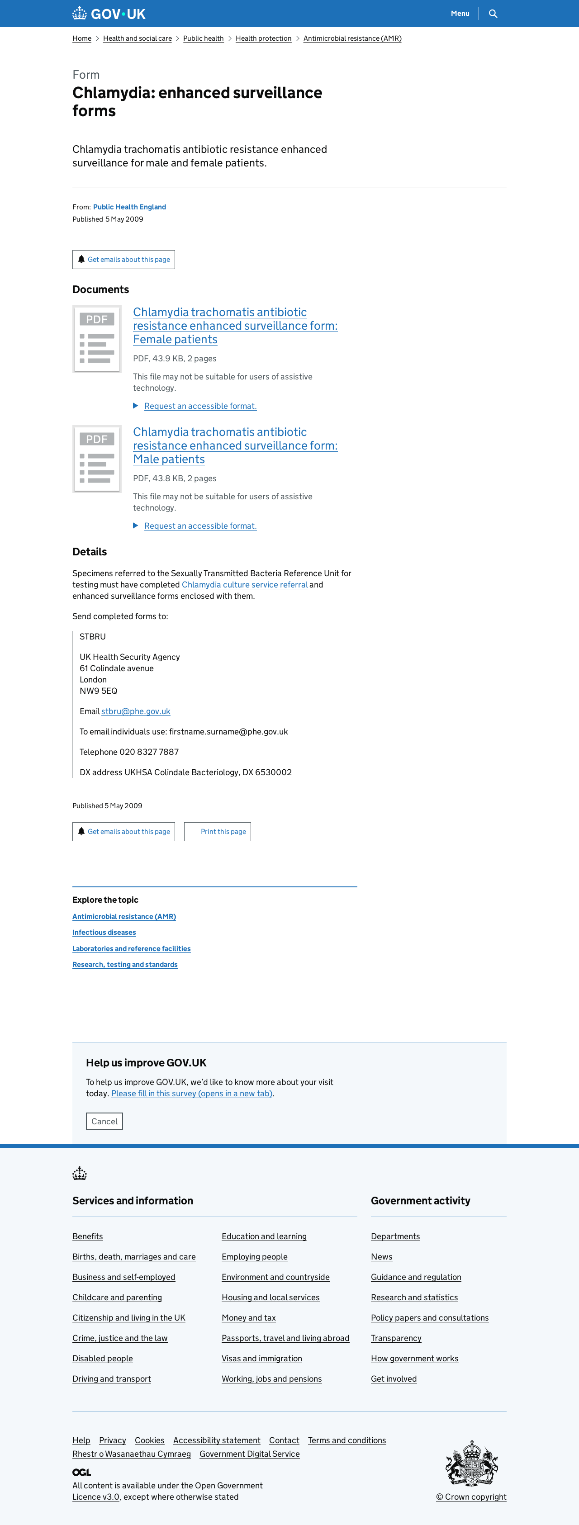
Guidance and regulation (416, 1277)
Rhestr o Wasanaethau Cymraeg (131, 1454)
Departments (395, 1236)
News (382, 1256)
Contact (284, 1440)
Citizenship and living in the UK (128, 1317)
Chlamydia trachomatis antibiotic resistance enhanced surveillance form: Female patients (235, 325)
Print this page (223, 831)
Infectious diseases (104, 932)
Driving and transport (111, 1378)
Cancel (104, 1121)
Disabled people (102, 1358)
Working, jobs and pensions (272, 1378)
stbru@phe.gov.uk (136, 711)
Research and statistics (414, 1297)
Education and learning (264, 1236)
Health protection (264, 38)
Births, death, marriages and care (134, 1256)
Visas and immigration (262, 1358)
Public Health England (129, 207)
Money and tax (249, 1317)
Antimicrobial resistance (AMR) (353, 38)
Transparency (396, 1338)
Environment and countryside (276, 1277)
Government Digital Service (249, 1454)
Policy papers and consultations (430, 1317)
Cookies (150, 1440)
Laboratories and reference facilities (131, 948)
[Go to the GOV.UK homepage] (109, 13)
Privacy (112, 1440)
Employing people (255, 1256)
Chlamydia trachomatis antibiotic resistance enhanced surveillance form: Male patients (235, 445)
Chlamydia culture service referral (245, 584)
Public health (203, 38)
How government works (415, 1358)
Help (81, 1440)
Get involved (394, 1378)
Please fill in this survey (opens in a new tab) (191, 1093)
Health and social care (137, 38)
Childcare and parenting (117, 1297)
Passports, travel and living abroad (286, 1338)
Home (81, 38)
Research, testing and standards (125, 964)
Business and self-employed (124, 1277)
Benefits (87, 1236)
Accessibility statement (217, 1440)
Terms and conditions (347, 1440)
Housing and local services (271, 1297)
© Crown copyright (471, 1497)
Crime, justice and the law (120, 1338)
